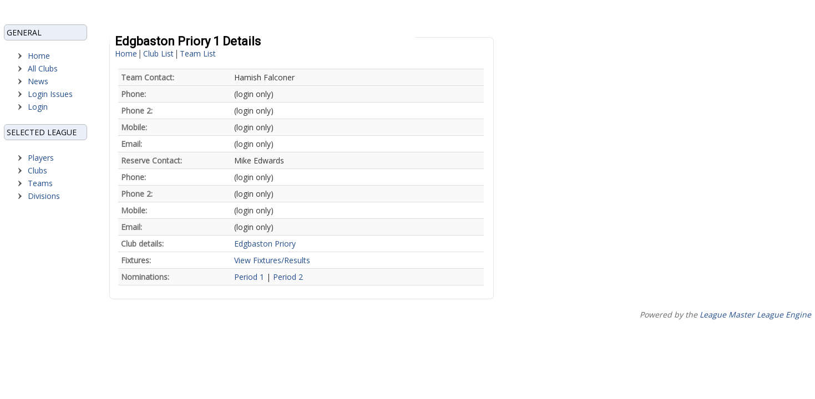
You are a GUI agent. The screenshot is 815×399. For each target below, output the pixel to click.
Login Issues (50, 94)
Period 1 (249, 277)
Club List (158, 53)
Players (41, 157)
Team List (198, 53)
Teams (40, 183)
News (38, 81)
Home (39, 55)
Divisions (44, 196)
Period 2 (288, 277)
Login (38, 106)
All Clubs (43, 68)
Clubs (37, 170)
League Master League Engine (755, 314)
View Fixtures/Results (272, 260)
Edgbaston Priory (265, 243)
